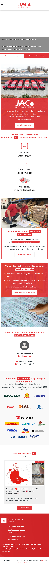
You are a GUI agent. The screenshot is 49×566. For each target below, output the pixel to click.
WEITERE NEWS (24, 508)
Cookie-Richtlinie (24, 563)
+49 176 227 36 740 (26, 361)
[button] (2, 5)
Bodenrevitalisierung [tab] (36, 56)
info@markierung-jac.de (25, 364)
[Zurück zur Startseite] (24, 5)
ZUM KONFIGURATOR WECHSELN (24, 292)
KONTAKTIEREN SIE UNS (24, 254)
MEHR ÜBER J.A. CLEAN (24, 125)
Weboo (43, 560)
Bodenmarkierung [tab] (11, 56)
